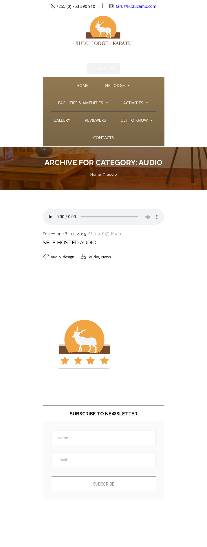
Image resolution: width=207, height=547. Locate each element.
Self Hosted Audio (69, 242)
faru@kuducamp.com (135, 6)
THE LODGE (117, 85)
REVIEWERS (95, 120)
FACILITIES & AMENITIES (83, 103)
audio (112, 174)
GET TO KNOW (136, 120)
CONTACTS (103, 137)
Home (95, 174)
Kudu (116, 234)
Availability (103, 68)
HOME (82, 85)
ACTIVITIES (136, 103)
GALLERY (62, 120)
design (68, 256)
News (106, 256)
